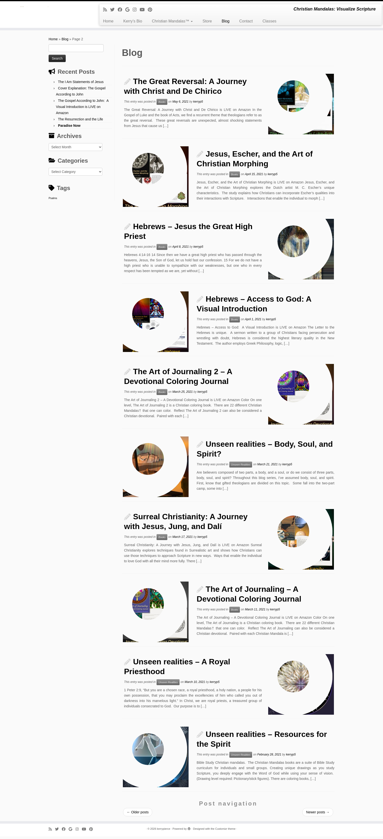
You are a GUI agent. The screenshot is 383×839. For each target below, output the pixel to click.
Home (108, 21)
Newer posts (318, 815)
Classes (270, 21)
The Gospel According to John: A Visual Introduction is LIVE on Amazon (82, 109)
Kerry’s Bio (132, 21)
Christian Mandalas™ (172, 21)
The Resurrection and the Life (80, 122)
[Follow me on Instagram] (136, 9)
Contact (246, 21)
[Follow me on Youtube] (144, 9)
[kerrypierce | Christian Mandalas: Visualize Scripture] (44, 16)
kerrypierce (163, 831)
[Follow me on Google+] (129, 9)
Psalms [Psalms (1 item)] (53, 200)
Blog (225, 21)
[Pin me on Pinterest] (151, 9)
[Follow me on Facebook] (121, 9)
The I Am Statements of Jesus (81, 84)
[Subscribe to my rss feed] (106, 9)
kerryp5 (198, 104)
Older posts (138, 815)
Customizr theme (225, 831)
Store (207, 21)
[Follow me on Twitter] (114, 9)
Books (161, 104)
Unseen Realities (240, 467)
